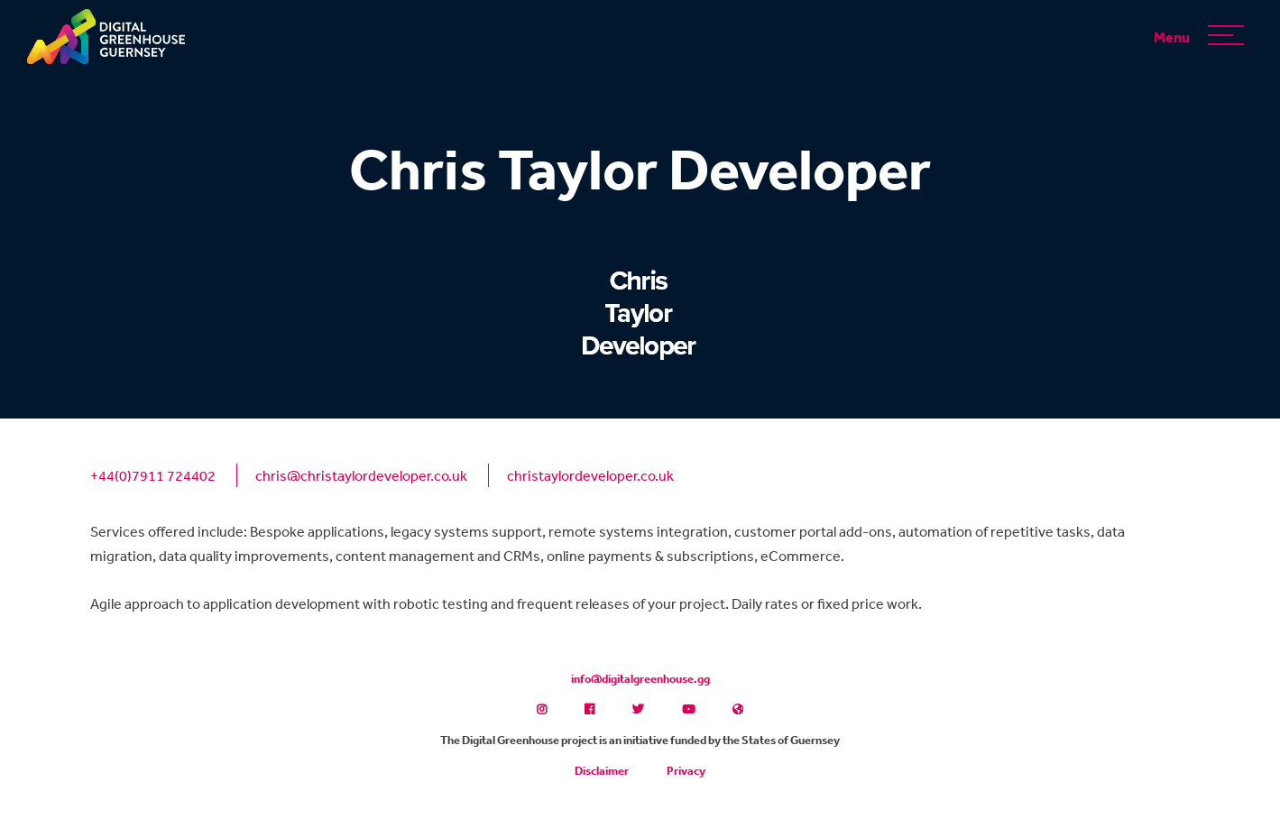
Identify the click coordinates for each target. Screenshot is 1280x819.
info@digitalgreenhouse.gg (640, 678)
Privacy (686, 770)
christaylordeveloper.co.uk (590, 475)
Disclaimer (602, 770)
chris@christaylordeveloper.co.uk (361, 475)
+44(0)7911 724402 (153, 475)
